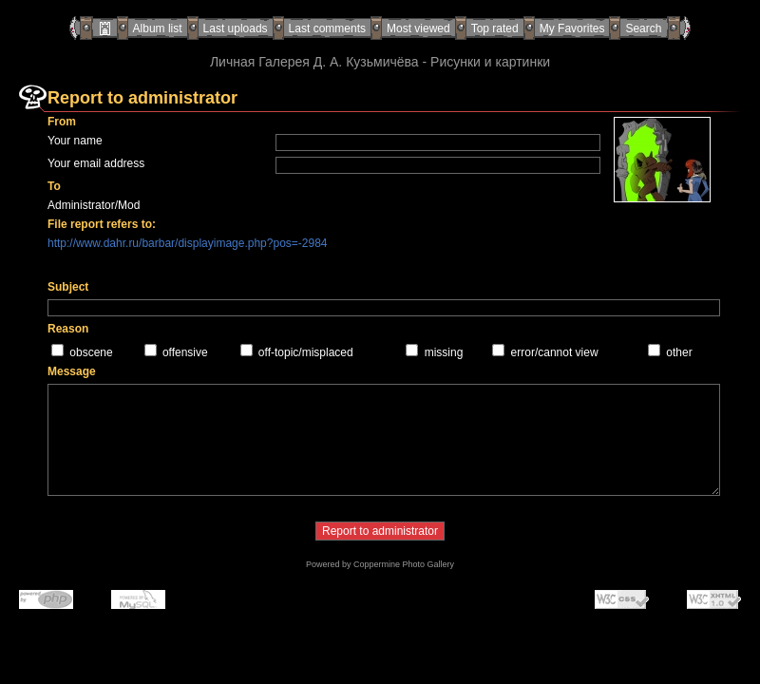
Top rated (495, 28)
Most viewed (418, 28)
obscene (90, 352)
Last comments (327, 28)
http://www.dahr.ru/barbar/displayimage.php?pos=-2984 (188, 243)
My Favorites (572, 28)
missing (444, 352)
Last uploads (235, 28)
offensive (185, 352)
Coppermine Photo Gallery (403, 564)
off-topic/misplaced (305, 352)
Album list (157, 28)
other (679, 352)
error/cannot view (554, 352)
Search (643, 28)
